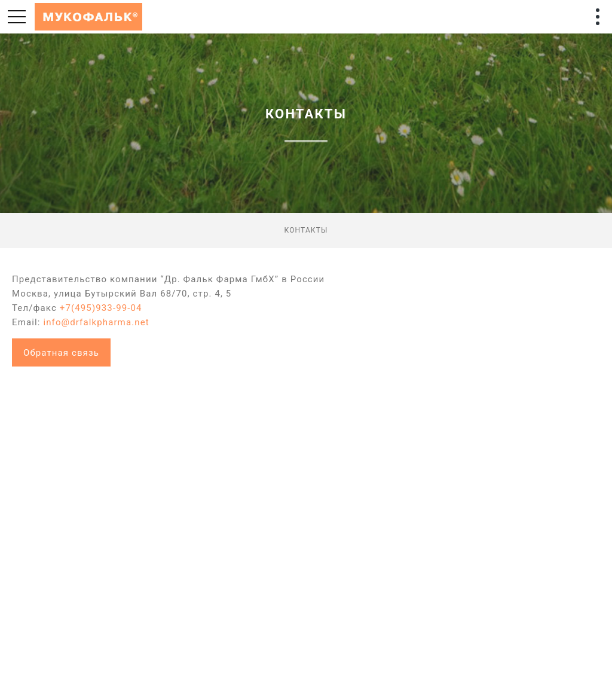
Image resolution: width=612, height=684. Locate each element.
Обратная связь (61, 352)
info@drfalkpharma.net (96, 322)
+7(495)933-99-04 (101, 308)
